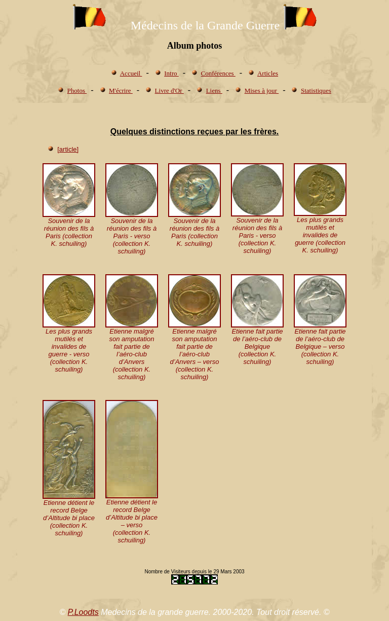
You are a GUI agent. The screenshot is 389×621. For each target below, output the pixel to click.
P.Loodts (83, 612)
